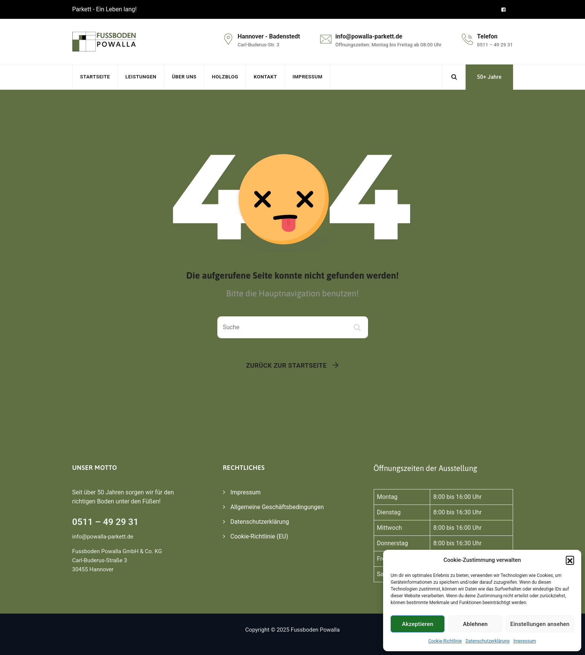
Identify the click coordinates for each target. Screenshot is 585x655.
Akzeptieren (417, 624)
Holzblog (225, 77)
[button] (570, 560)
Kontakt (265, 77)
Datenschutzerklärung (488, 641)
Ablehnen (475, 624)
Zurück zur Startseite (286, 365)
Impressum (524, 641)
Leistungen (140, 77)
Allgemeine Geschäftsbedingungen (277, 507)
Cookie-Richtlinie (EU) (259, 536)
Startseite (95, 77)
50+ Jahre (489, 77)
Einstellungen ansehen (540, 624)
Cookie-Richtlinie (445, 641)
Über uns (184, 77)
